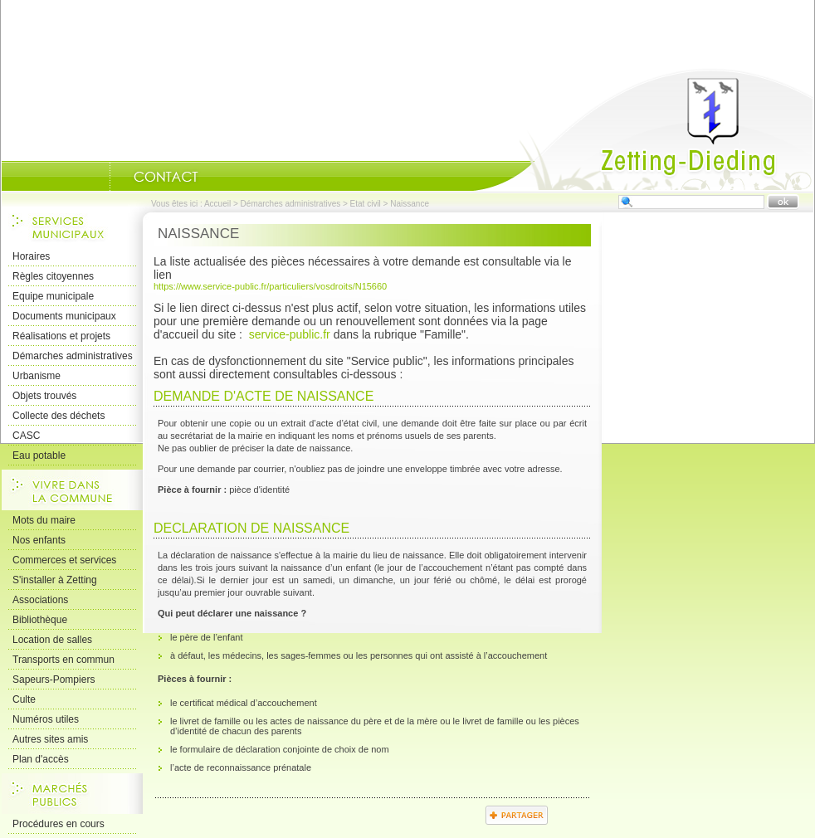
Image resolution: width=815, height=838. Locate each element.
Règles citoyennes (53, 276)
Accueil (643, 129)
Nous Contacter (166, 177)
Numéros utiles (45, 719)
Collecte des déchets (58, 415)
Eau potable (39, 455)
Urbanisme (36, 376)
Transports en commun (63, 659)
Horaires (31, 256)
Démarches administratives (291, 203)
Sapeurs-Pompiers (53, 679)
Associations (40, 600)
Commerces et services (64, 560)
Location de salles (52, 640)
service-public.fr (289, 334)
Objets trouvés (44, 396)
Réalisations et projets (61, 336)
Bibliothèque (39, 620)
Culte (24, 699)
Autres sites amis (50, 739)
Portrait (89, 177)
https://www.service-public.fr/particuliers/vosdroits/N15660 (270, 286)
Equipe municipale (53, 296)
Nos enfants (39, 540)
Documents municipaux (64, 316)
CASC (26, 435)
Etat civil (365, 203)
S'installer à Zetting (54, 580)
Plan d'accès (40, 759)
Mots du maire (44, 520)
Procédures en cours (58, 824)
